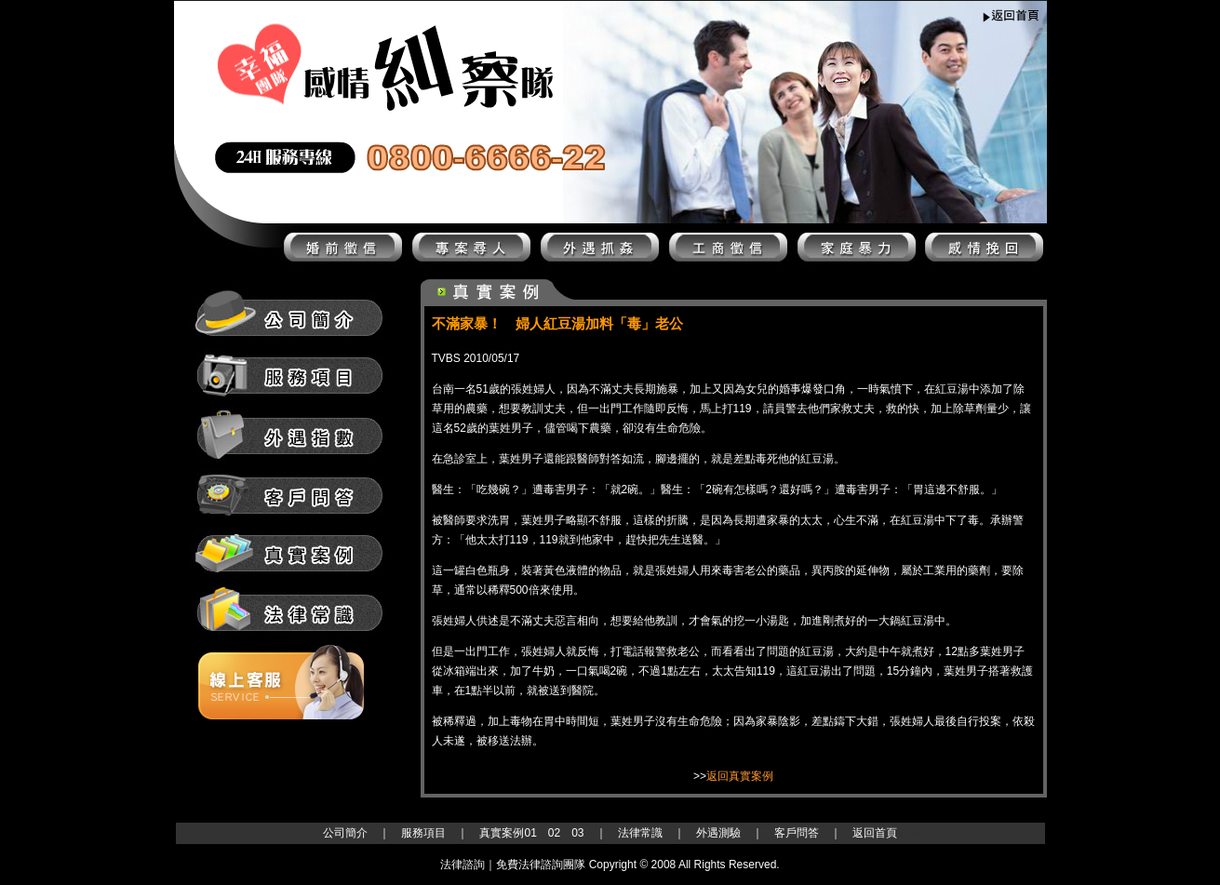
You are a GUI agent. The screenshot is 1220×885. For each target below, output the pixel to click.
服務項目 (423, 832)
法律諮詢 (300, 832)
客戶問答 (796, 832)
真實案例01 (507, 832)
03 (577, 832)
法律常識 (640, 832)
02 (554, 832)
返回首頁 (874, 832)
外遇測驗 (718, 832)
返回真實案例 (739, 776)
